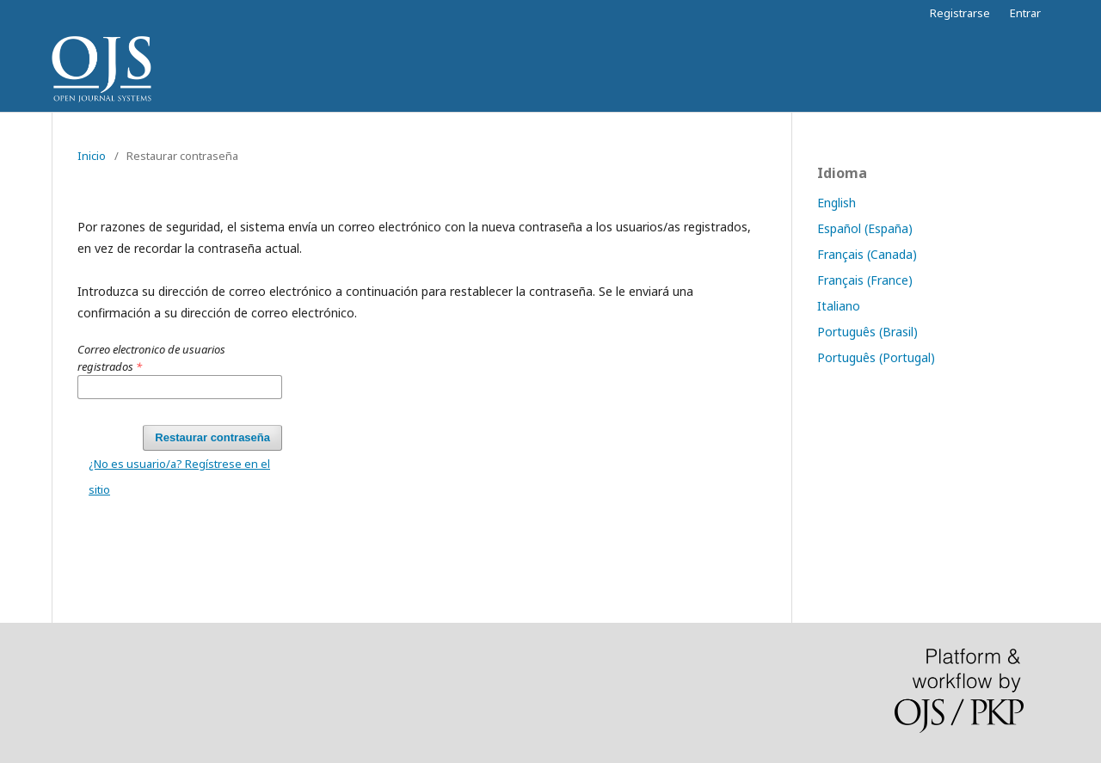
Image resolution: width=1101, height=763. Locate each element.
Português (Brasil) (867, 331)
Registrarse (960, 13)
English (836, 202)
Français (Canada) (867, 254)
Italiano (838, 306)
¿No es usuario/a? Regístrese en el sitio (179, 476)
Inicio (91, 155)
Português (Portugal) (876, 357)
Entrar (1025, 13)
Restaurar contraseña (212, 437)
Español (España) (865, 228)
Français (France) (865, 280)
